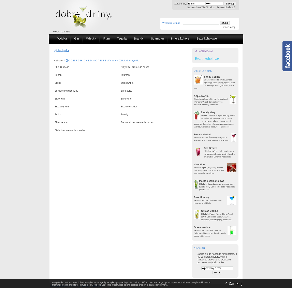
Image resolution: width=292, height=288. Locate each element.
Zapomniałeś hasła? (226, 7)
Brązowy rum (62, 106)
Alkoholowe (204, 51)
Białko (58, 82)
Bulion (58, 114)
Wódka (62, 38)
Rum (106, 38)
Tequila (122, 38)
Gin (76, 38)
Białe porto (126, 90)
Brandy (139, 38)
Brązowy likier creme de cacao (137, 122)
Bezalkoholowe (206, 38)
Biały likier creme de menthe (70, 130)
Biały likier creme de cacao (134, 67)
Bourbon (125, 75)
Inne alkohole (180, 38)
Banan (58, 75)
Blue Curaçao (62, 67)
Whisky (91, 38)
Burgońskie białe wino (66, 90)
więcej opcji (229, 27)
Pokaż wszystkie (130, 60)
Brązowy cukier (128, 106)
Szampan (157, 38)
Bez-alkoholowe (207, 59)
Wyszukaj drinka (171, 22)
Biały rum (60, 98)
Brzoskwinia (126, 82)
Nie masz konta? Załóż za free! (202, 7)
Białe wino (126, 98)
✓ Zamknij (233, 283)
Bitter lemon (61, 122)
